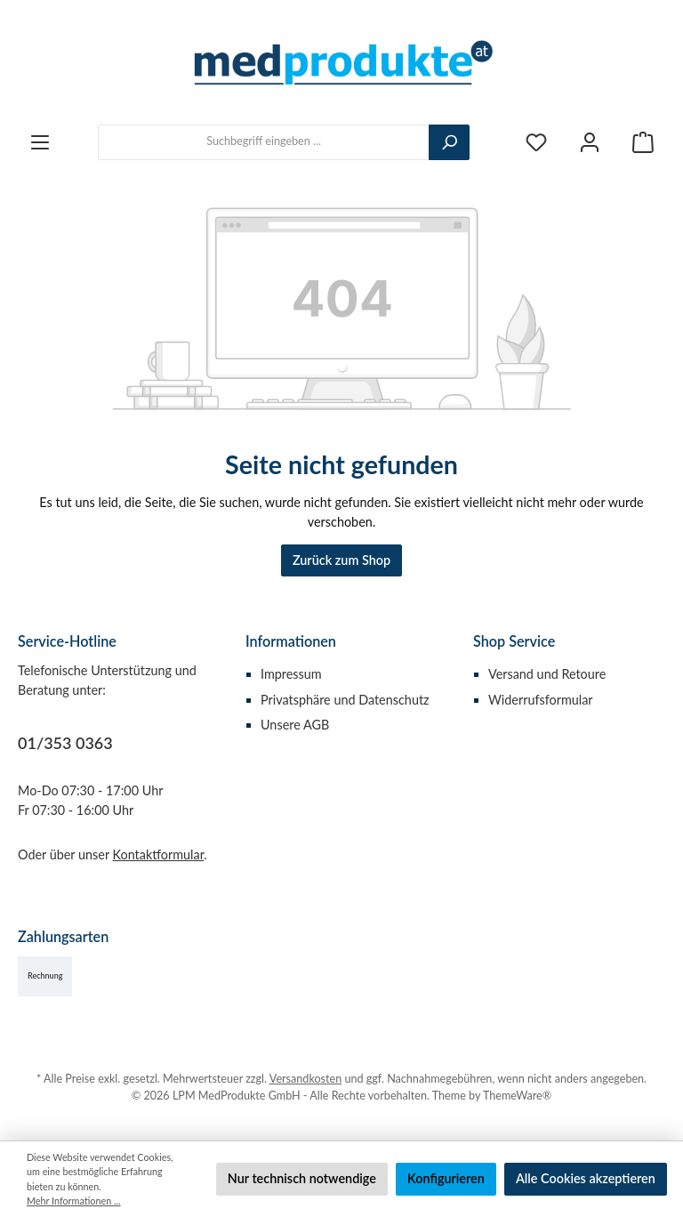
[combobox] (264, 142)
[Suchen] (449, 142)
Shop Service (514, 641)
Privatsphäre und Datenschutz (345, 699)
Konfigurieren (446, 1178)
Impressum (291, 673)
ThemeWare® (517, 1095)
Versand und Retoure (547, 673)
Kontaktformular (159, 854)
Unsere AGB (295, 724)
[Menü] (40, 142)
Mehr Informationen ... (74, 1200)
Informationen (290, 641)
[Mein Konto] (589, 142)
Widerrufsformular (540, 699)
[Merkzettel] (536, 142)
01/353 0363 (65, 743)
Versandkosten (305, 1078)
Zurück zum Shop (341, 560)
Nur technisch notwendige (302, 1178)
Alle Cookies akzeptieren (585, 1178)
